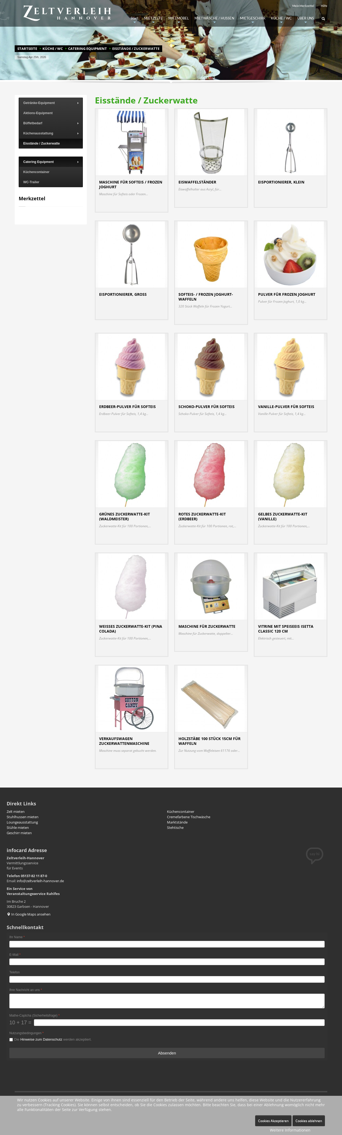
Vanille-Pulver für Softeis (286, 406)
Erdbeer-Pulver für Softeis (127, 406)
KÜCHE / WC (52, 48)
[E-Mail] (167, 961)
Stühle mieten (18, 827)
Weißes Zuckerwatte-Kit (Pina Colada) (130, 629)
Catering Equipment (87, 48)
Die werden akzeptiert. (53, 1039)
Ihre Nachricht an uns (25, 990)
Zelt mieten (16, 811)
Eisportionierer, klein (281, 182)
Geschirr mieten (19, 832)
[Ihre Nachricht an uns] (167, 1001)
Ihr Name (17, 937)
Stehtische (175, 827)
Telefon (14, 972)
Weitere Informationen (290, 1130)
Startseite (27, 48)
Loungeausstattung (22, 822)
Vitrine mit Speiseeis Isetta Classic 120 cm (285, 629)
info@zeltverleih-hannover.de (40, 880)
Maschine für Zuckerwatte (206, 626)
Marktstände (177, 822)
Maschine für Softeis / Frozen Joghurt (130, 184)
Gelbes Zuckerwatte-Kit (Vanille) (282, 516)
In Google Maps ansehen (28, 914)
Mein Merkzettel (303, 5)
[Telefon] (167, 979)
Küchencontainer (180, 811)
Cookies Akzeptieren (273, 1120)
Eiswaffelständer (197, 182)
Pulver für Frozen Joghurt (286, 294)
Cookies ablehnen (309, 1120)
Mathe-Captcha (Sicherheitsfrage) (34, 1015)
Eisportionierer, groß (123, 294)
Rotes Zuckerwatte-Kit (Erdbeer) (202, 516)
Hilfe (324, 5)
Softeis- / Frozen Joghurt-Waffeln (205, 297)
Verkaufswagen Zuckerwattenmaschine (124, 741)
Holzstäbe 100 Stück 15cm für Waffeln (209, 741)
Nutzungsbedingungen (26, 1033)
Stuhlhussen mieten (22, 816)
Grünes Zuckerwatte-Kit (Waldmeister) (124, 516)
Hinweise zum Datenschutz (41, 1039)
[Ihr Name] (167, 944)
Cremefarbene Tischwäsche (188, 816)
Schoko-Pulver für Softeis (206, 406)
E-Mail (15, 955)
